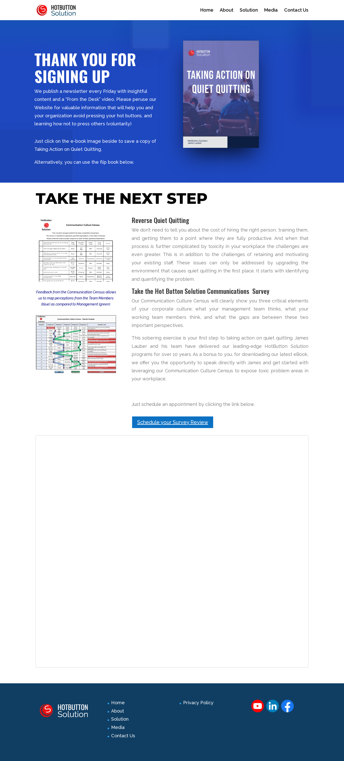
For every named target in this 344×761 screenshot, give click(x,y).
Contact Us (296, 10)
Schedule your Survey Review (172, 422)
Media (271, 10)
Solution (249, 10)
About (226, 10)
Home (206, 10)
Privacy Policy (198, 702)
